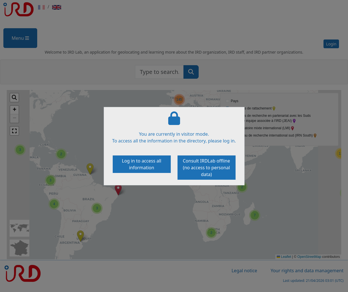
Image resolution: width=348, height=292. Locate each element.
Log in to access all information (141, 164)
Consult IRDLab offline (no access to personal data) (206, 167)
